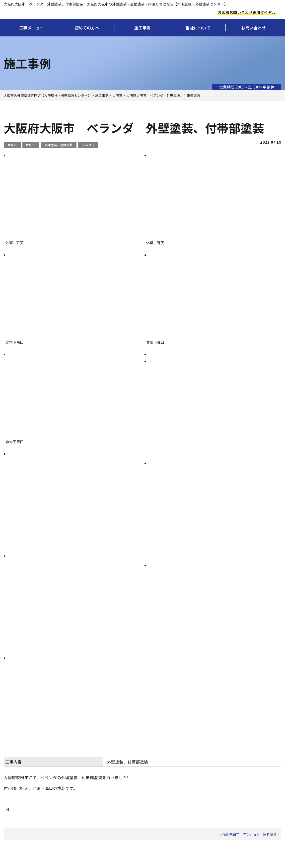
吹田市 (31, 145)
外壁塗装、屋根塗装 (59, 145)
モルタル (88, 145)
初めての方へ (87, 28)
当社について (198, 28)
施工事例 (142, 28)
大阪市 (12, 145)
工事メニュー (31, 28)
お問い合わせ (253, 28)
